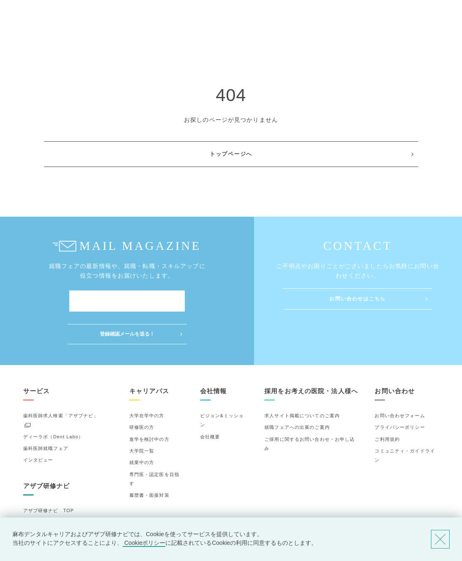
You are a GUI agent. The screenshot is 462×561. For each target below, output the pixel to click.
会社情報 (213, 358)
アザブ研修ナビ (46, 453)
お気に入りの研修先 (45, 512)
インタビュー (38, 427)
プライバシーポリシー (400, 394)
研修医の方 (142, 394)
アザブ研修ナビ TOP (48, 477)
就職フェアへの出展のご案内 (297, 394)
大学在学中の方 (146, 382)
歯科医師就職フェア (45, 415)
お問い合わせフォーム (400, 382)
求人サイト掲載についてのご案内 (302, 382)
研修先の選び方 (40, 489)
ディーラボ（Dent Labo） (53, 403)
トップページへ (231, 154)
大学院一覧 (142, 418)
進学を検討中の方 (149, 406)
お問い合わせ (395, 358)
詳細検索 (33, 500)
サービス (36, 358)
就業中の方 (142, 429)
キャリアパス (149, 358)
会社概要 (210, 403)
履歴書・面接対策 (149, 462)
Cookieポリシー (144, 542)
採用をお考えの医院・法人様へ (311, 358)
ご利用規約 (387, 406)
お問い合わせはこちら (357, 299)
